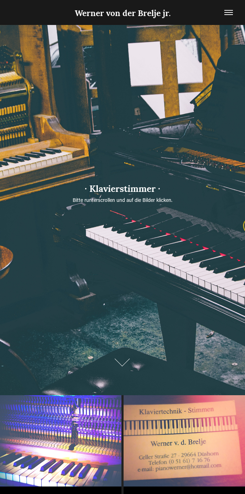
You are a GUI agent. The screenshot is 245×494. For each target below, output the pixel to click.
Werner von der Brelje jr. (123, 12)
